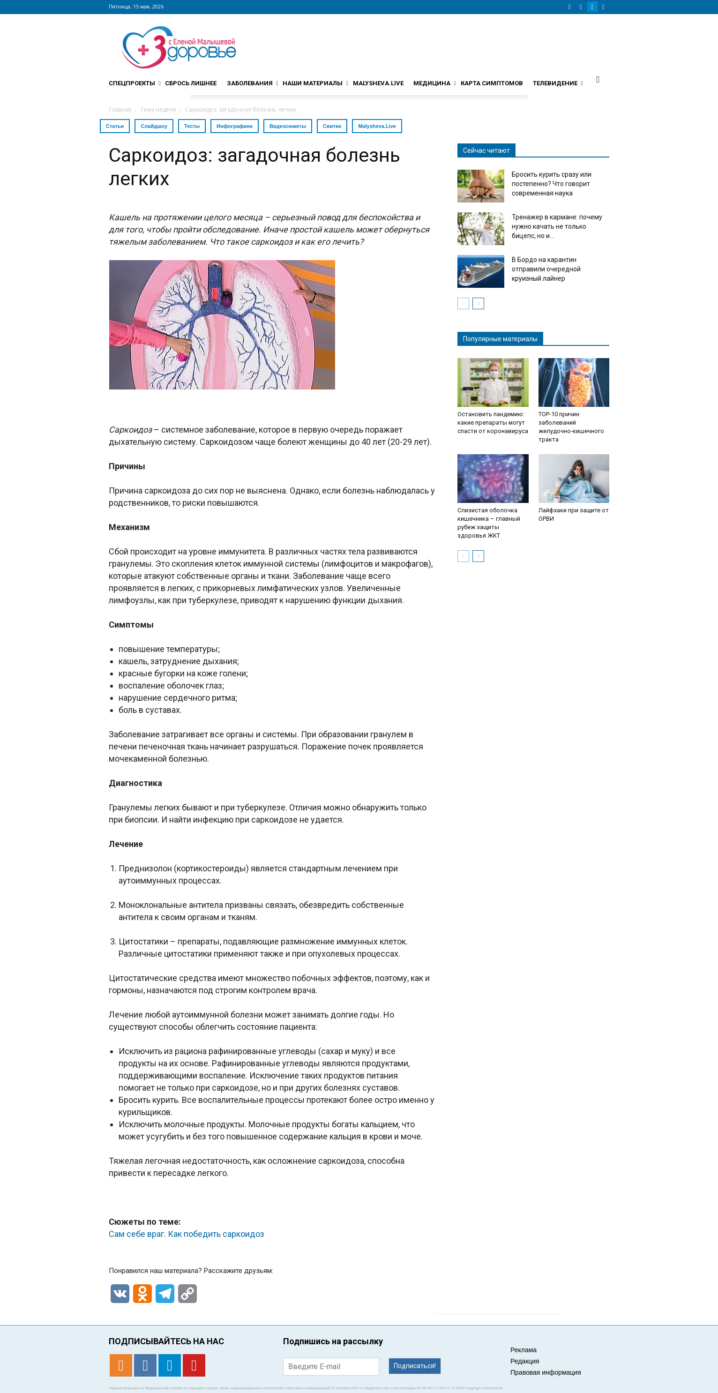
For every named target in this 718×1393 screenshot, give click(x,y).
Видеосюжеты (287, 126)
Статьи (115, 126)
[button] (598, 79)
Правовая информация (545, 1372)
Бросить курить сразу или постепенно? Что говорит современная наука (551, 184)
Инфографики (235, 126)
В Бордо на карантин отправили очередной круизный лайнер (546, 269)
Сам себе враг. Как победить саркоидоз (186, 1234)
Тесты (192, 126)
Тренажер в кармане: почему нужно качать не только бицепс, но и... (557, 226)
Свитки (332, 126)
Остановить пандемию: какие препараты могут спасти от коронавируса (492, 422)
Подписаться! (415, 1366)
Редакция (524, 1361)
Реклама (523, 1350)
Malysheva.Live (377, 126)
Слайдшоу (154, 126)
